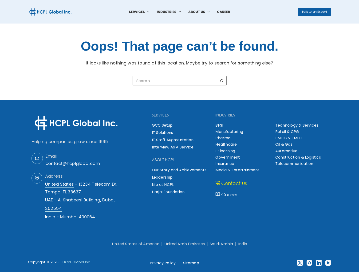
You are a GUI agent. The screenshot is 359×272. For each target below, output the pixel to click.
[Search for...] (175, 80)
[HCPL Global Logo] (51, 11)
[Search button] (222, 80)
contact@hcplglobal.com (73, 163)
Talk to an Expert (314, 11)
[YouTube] (328, 263)
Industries (170, 12)
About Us (200, 12)
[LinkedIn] (319, 263)
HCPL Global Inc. (77, 262)
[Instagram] (309, 263)
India (242, 244)
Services (140, 12)
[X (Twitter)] (300, 263)
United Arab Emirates (184, 244)
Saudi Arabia (221, 244)
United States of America (135, 244)
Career (223, 11)
